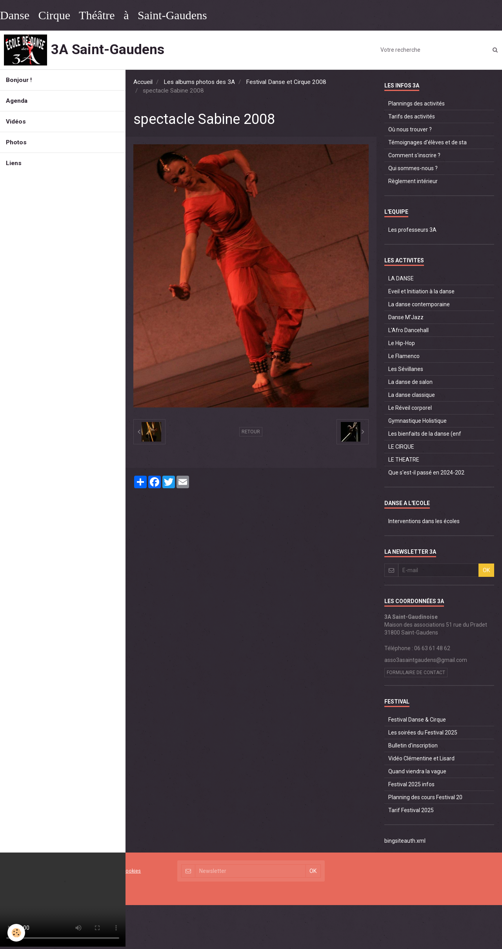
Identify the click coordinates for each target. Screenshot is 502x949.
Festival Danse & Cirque (417, 719)
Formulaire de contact (416, 672)
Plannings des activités (416, 103)
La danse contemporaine (419, 304)
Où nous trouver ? (410, 129)
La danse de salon (410, 382)
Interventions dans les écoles (424, 521)
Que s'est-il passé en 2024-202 (426, 472)
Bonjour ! (19, 80)
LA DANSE (401, 278)
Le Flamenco (404, 356)
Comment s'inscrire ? (414, 155)
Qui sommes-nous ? (413, 168)
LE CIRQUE (401, 447)
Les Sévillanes (405, 369)
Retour (251, 432)
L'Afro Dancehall (408, 330)
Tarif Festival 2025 (411, 810)
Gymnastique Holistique (417, 421)
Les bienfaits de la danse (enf (424, 434)
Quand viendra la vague (417, 771)
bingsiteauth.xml (405, 841)
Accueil (143, 81)
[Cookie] (16, 933)
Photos (16, 142)
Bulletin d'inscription (413, 745)
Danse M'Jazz (406, 317)
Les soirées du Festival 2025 (422, 732)
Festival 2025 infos (411, 784)
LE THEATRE (403, 459)
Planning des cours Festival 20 (425, 797)
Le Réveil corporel (410, 408)
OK (486, 570)
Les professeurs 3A (412, 230)
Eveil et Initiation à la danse (421, 291)
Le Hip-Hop (401, 343)
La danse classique (411, 395)
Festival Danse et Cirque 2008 (286, 81)
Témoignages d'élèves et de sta (427, 142)
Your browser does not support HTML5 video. (63, 900)
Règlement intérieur (413, 181)
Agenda (16, 100)
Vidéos (16, 121)
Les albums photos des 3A (199, 81)
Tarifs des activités (411, 116)
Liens (14, 163)
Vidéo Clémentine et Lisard (421, 758)
